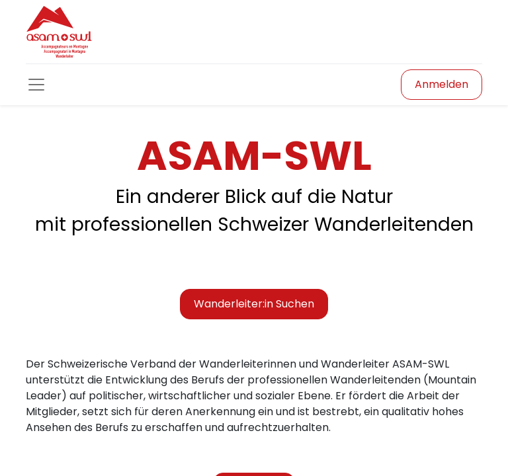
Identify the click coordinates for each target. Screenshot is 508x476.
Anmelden (441, 84)
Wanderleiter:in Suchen (254, 303)
